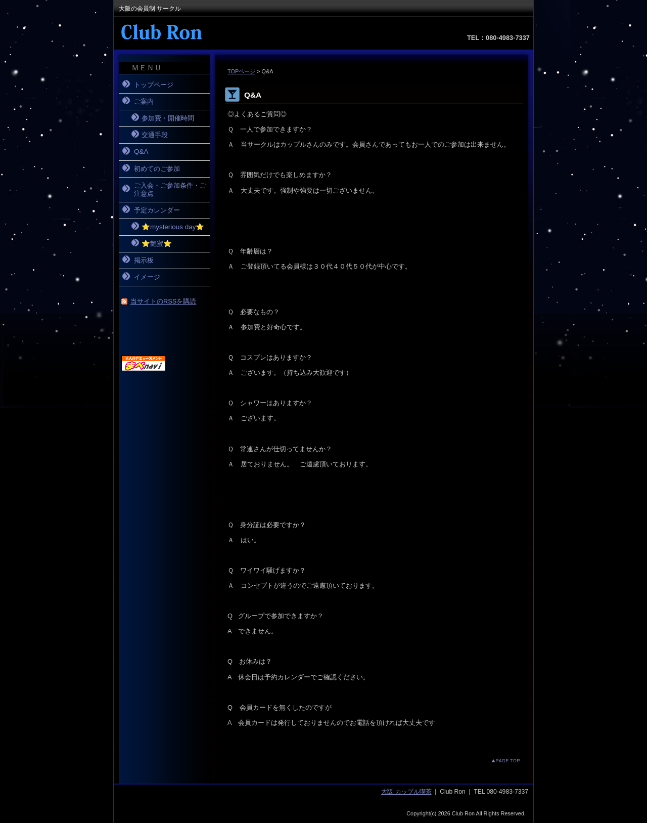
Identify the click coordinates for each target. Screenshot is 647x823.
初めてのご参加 (157, 168)
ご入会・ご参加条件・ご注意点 (170, 189)
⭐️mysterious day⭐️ (173, 227)
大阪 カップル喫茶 (406, 791)
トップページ (153, 85)
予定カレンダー (157, 210)
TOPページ (241, 71)
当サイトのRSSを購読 (163, 301)
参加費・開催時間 (168, 118)
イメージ (147, 277)
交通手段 (155, 135)
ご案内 (144, 101)
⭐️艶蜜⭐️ (157, 243)
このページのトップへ (497, 760)
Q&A (141, 151)
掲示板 (144, 260)
